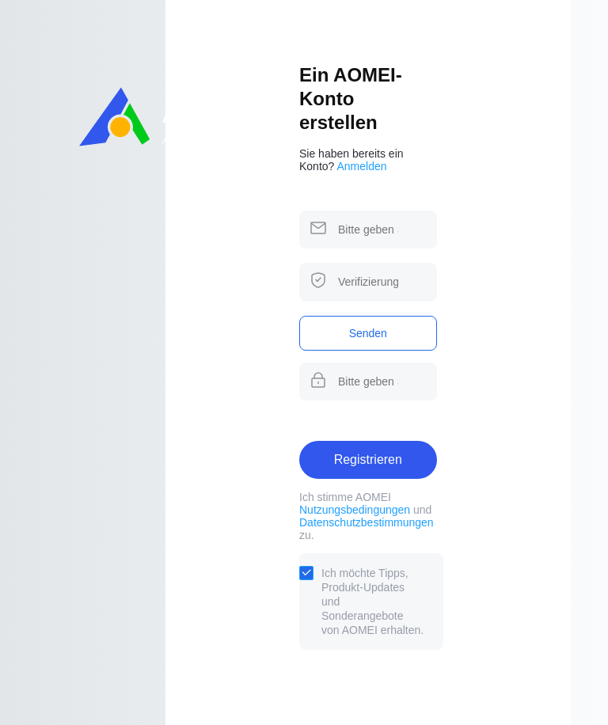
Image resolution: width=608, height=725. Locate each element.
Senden (368, 333)
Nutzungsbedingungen (354, 509)
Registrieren (368, 459)
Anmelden (362, 166)
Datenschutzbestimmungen (366, 522)
